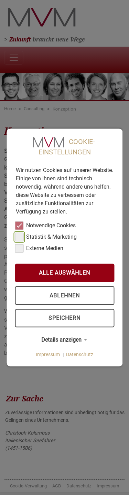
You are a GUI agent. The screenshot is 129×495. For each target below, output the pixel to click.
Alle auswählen (64, 272)
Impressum (48, 354)
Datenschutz (79, 354)
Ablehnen (65, 295)
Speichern (64, 318)
